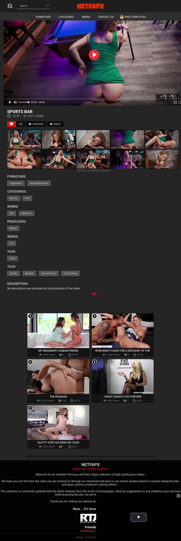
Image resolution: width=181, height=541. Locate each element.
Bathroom (27, 213)
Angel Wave (16, 183)
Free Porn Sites (135, 17)
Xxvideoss (86, 531)
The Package (58, 396)
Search (10, 6)
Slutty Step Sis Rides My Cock (58, 442)
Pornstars (43, 17)
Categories (66, 17)
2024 (12, 258)
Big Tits (13, 198)
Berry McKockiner (39, 183)
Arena (86, 17)
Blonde (13, 273)
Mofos (13, 228)
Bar (11, 213)
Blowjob (29, 273)
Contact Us (106, 17)
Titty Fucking (70, 273)
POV (27, 198)
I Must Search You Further (122, 396)
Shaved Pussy (49, 273)
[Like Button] (11, 124)
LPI (11, 243)
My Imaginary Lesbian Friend (58, 350)
